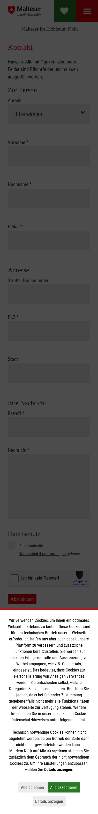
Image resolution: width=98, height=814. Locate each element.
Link (82, 719)
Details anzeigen (50, 801)
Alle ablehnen (34, 787)
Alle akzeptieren (65, 787)
